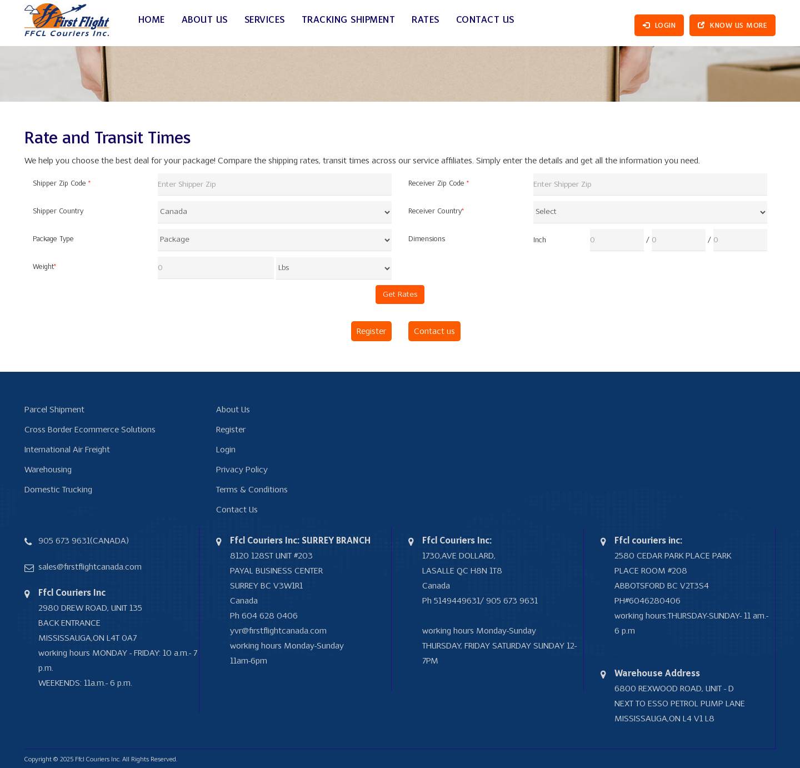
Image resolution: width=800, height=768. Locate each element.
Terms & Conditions (252, 489)
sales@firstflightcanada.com (90, 566)
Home (151, 20)
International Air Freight (67, 449)
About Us (233, 409)
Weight (44, 267)
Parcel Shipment (54, 409)
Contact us (434, 331)
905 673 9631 (64, 540)
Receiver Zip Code (438, 183)
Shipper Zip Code (62, 183)
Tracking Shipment (349, 20)
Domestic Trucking (58, 489)
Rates (425, 20)
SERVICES (264, 20)
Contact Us (485, 20)
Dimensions (426, 239)
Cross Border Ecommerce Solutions (90, 429)
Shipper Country (58, 211)
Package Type (53, 239)
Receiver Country (436, 211)
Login (659, 25)
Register (371, 331)
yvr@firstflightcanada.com (278, 630)
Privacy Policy (242, 469)
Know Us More (732, 25)
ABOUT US (205, 20)
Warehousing (48, 469)
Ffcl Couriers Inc (97, 759)
